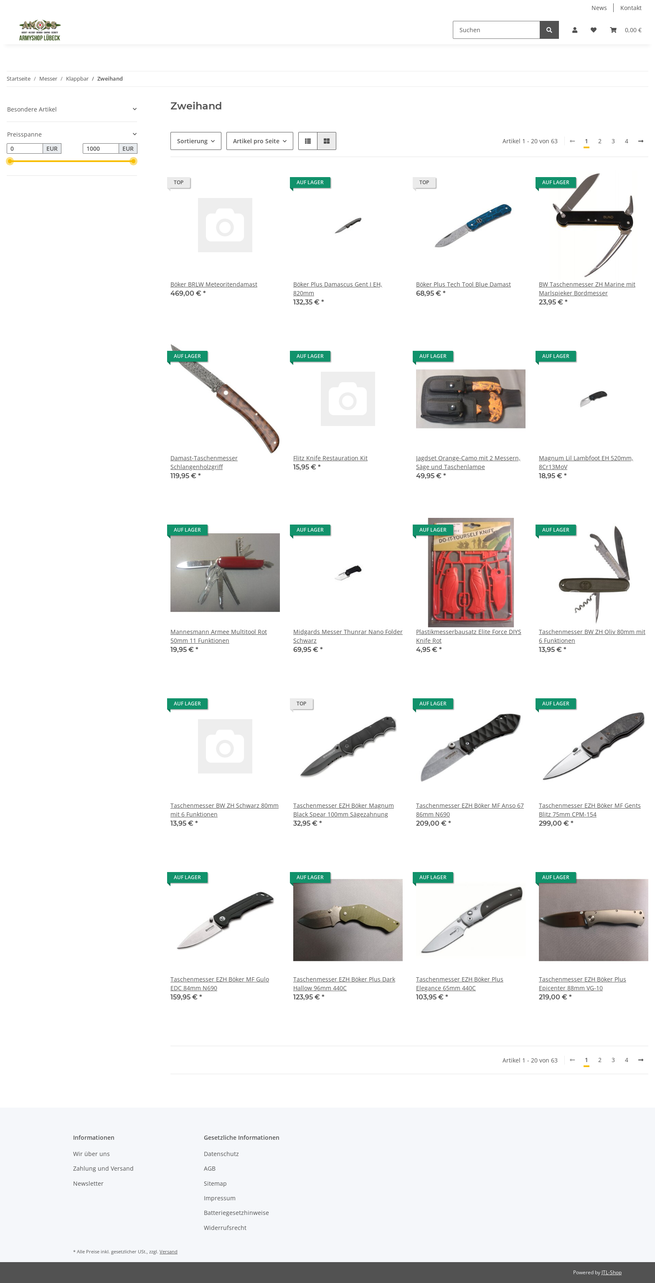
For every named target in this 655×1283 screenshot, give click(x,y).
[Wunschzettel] (593, 29)
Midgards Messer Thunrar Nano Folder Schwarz (348, 636)
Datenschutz (221, 1154)
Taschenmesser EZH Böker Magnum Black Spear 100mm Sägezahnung (343, 809)
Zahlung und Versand (103, 1168)
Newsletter (88, 1183)
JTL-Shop (612, 1272)
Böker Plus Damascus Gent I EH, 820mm (337, 288)
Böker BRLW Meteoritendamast (213, 284)
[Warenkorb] (625, 29)
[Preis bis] (101, 148)
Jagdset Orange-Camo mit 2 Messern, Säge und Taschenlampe (468, 462)
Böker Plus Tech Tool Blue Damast (463, 284)
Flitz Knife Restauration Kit (330, 458)
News (599, 8)
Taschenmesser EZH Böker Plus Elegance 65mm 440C (459, 983)
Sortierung (192, 141)
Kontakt (631, 8)
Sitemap (215, 1183)
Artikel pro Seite (256, 141)
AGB (210, 1168)
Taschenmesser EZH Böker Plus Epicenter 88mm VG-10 (582, 983)
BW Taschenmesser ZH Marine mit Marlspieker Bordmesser (587, 288)
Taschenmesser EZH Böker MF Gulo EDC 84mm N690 (219, 983)
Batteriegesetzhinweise (236, 1213)
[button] (575, 29)
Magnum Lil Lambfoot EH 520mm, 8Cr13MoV (586, 462)
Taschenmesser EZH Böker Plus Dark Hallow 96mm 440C (344, 983)
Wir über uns (91, 1154)
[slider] (10, 161)
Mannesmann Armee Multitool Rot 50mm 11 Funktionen (218, 636)
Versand (169, 1251)
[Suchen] (496, 30)
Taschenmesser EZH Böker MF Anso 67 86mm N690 (470, 809)
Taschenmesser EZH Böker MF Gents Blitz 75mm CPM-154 (590, 809)
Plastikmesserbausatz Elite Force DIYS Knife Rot (468, 636)
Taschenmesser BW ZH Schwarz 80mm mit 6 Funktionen (224, 809)
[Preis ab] (25, 148)
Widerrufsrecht (225, 1228)
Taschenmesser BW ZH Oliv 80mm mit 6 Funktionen (592, 636)
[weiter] (640, 141)
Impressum (220, 1198)
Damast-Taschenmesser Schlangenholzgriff (204, 462)
